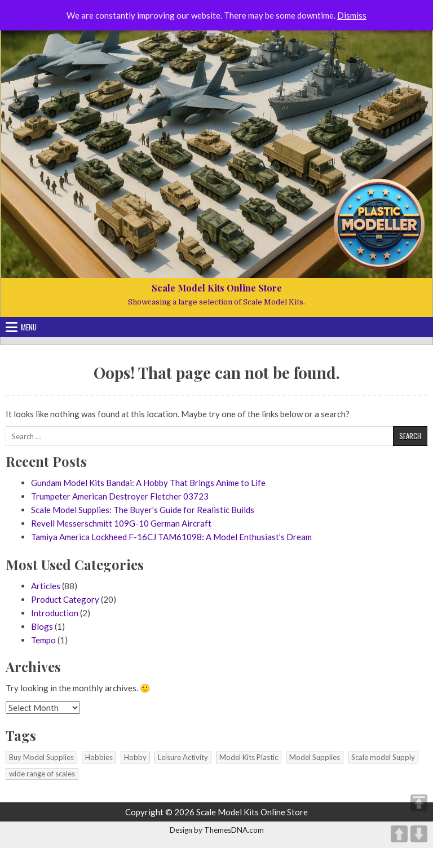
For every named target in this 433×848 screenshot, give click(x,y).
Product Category (65, 599)
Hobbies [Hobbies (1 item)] (99, 757)
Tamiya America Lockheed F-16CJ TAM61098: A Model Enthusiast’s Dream (171, 537)
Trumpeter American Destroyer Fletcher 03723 (120, 496)
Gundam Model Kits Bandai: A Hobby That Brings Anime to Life (148, 483)
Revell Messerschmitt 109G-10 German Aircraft (121, 523)
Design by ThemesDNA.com (217, 829)
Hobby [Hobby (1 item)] (135, 757)
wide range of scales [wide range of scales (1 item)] (42, 773)
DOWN (418, 833)
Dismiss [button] (351, 15)
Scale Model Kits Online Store (217, 288)
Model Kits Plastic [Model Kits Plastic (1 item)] (248, 757)
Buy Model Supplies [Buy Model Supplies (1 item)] (41, 757)
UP (399, 833)
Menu (29, 327)
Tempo (43, 640)
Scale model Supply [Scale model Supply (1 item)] (383, 757)
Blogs (42, 626)
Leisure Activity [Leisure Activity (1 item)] (183, 757)
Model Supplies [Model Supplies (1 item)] (314, 757)
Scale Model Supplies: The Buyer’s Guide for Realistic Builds (142, 510)
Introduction (54, 613)
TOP (418, 802)
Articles (45, 586)
